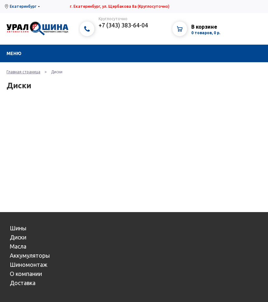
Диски (18, 237)
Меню (14, 53)
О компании (26, 274)
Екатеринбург (23, 6)
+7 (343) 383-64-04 (123, 25)
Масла (18, 246)
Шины (18, 228)
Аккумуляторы (30, 255)
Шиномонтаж (28, 264)
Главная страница (23, 72)
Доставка (22, 283)
